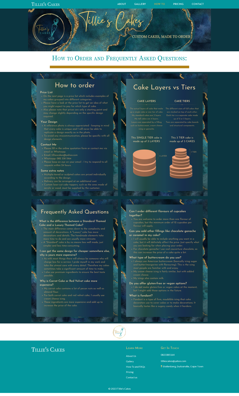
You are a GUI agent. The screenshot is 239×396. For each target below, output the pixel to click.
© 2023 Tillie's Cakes (119, 388)
